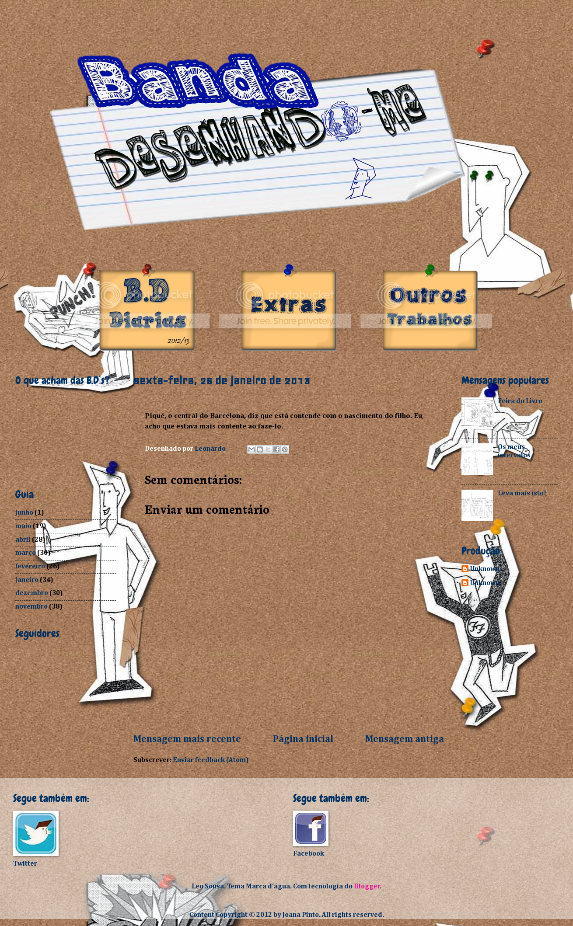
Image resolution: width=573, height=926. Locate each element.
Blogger (367, 886)
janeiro (26, 580)
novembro (31, 606)
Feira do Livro (520, 401)
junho (24, 512)
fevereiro (30, 566)
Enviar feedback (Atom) (211, 760)
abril (23, 539)
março (25, 553)
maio (23, 526)
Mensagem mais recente (187, 739)
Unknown (485, 569)
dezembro (31, 593)
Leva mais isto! (522, 493)
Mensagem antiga (404, 739)
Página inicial (303, 739)
